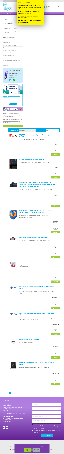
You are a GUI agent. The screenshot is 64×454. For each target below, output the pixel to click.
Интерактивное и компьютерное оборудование (10, 32)
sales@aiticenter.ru (7, 421)
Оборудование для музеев (9, 47)
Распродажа (5, 65)
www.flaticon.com (52, 449)
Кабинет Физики (6, 40)
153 (24, 392)
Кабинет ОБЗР (6, 35)
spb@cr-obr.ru (12, 77)
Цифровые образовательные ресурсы (11, 60)
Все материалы (12, 103)
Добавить (55, 154)
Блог (49, 13)
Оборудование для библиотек (9, 45)
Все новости (12, 125)
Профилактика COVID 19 (8, 55)
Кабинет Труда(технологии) (9, 37)
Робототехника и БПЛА (8, 58)
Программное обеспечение (9, 52)
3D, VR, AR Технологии (8, 23)
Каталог (5, 13)
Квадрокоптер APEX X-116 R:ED (29, 339)
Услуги (11, 13)
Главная (4, 16)
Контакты (56, 13)
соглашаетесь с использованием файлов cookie (37, 446)
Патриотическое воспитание (9, 50)
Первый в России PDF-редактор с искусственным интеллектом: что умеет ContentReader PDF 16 (12, 115)
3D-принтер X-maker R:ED (27, 262)
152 (21, 392)
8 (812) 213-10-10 (13, 75)
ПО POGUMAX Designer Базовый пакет (31, 159)
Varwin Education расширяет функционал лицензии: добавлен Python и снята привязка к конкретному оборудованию (12, 100)
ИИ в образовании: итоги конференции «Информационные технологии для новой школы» (12, 121)
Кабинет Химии (6, 42)
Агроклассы (5, 26)
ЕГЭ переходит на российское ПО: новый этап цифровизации (11, 97)
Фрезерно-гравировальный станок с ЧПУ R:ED (34, 237)
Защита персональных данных (10, 28)
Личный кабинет (56, 7)
